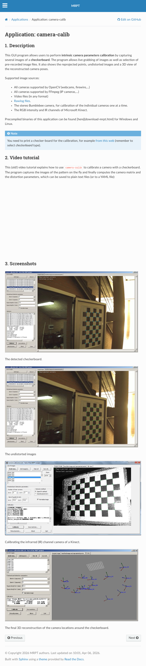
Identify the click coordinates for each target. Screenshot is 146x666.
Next (134, 637)
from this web (105, 140)
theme (43, 659)
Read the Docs (74, 659)
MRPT (75, 5)
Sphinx (23, 659)
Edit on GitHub (130, 19)
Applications (19, 19)
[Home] (6, 19)
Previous (14, 637)
